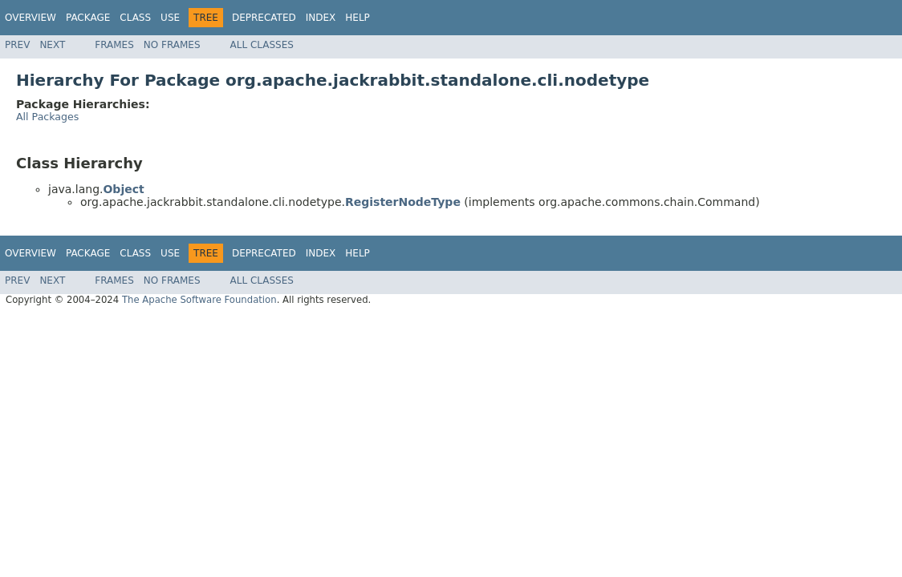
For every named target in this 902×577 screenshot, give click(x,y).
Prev (17, 44)
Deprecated (264, 17)
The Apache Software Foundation (199, 299)
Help (357, 17)
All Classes (262, 44)
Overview (30, 17)
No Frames (172, 44)
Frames (114, 44)
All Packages (47, 117)
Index (321, 17)
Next (52, 44)
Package (88, 17)
